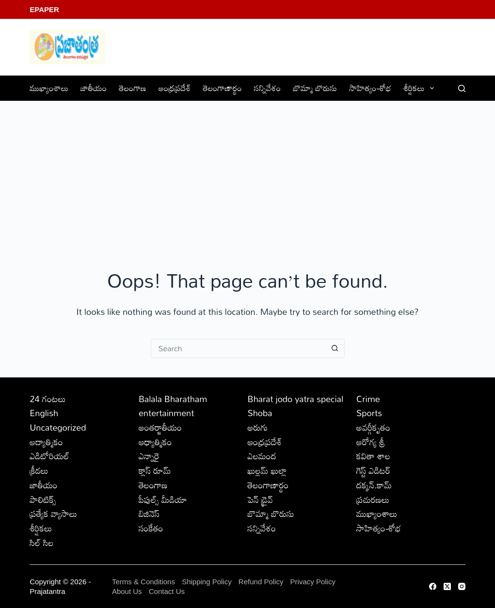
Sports (369, 412)
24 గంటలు (47, 398)
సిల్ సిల (41, 542)
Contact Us (167, 591)
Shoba (259, 412)
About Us (127, 591)
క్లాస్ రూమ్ (155, 470)
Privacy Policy (312, 581)
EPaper (44, 9)
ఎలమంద (261, 456)
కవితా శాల (373, 456)
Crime (368, 398)
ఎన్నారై (149, 456)
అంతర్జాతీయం (160, 427)
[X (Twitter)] (447, 586)
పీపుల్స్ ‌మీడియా (163, 499)
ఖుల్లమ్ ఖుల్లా (267, 470)
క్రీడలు (39, 470)
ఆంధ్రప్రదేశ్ (175, 88)
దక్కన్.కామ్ (374, 485)
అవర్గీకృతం (373, 427)
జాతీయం (93, 88)
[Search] (461, 88)
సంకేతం (151, 528)
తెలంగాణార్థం (222, 88)
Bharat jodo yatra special (295, 398)
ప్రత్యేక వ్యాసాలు (53, 513)
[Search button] (335, 348)
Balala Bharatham (173, 398)
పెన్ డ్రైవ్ (259, 499)
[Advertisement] (247, 174)
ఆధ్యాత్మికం (155, 442)
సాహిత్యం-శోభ (370, 88)
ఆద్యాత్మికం (46, 442)
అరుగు (257, 427)
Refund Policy (261, 581)
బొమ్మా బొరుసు (315, 88)
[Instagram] (461, 586)
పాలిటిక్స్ (43, 499)
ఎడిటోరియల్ (49, 456)
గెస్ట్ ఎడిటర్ (373, 470)
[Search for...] (238, 348)
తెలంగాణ (132, 88)
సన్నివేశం (267, 88)
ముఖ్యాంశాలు (49, 88)
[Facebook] (432, 586)
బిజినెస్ (149, 513)
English (44, 412)
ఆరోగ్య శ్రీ (370, 442)
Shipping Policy (207, 581)
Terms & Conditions (143, 581)
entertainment (166, 412)
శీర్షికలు (420, 88)
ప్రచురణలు (372, 499)
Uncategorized (58, 427)
